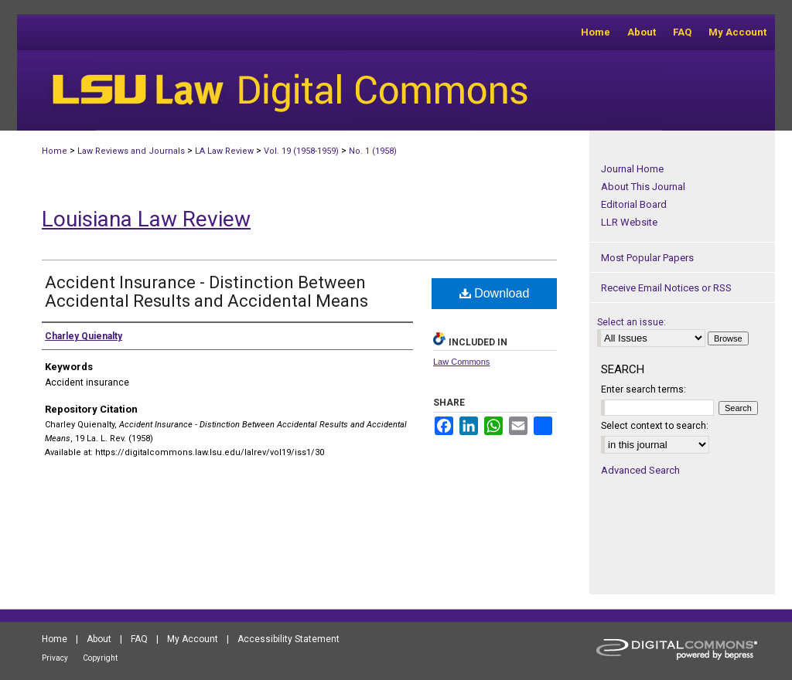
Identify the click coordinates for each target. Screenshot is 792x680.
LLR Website (629, 222)
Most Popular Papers (647, 258)
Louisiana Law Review (146, 219)
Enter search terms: (643, 389)
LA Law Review (224, 151)
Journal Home (632, 169)
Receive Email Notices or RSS (666, 288)
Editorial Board (634, 204)
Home (54, 151)
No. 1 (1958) (373, 151)
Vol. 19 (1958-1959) (301, 151)
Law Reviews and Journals (131, 151)
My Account (192, 639)
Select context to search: (654, 425)
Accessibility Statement (288, 639)
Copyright (100, 658)
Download (494, 293)
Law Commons (461, 361)
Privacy (55, 658)
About (99, 639)
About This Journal (643, 186)
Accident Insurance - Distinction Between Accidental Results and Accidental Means (206, 292)
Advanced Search (640, 470)
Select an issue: (631, 322)
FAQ (139, 639)
